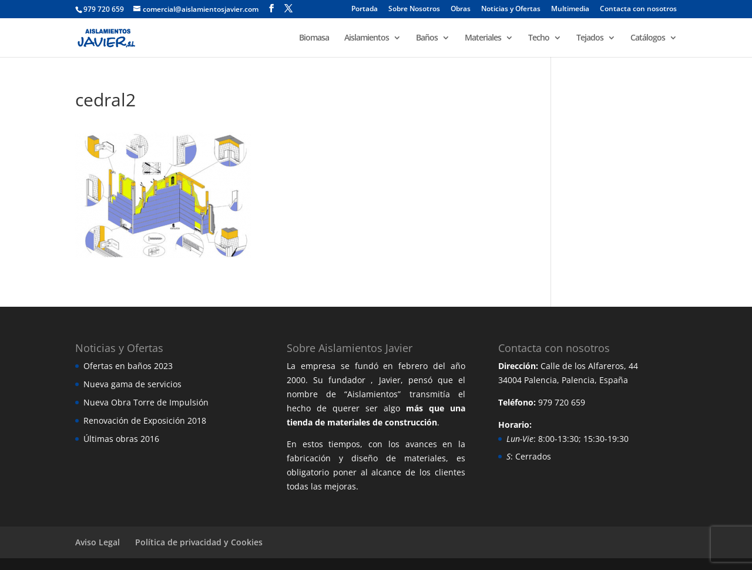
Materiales (483, 38)
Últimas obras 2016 (121, 438)
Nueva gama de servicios (132, 384)
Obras (461, 9)
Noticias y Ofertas (510, 9)
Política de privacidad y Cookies (199, 542)
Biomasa (314, 38)
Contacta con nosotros (638, 9)
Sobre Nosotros (414, 9)
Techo (538, 38)
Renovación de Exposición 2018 (144, 420)
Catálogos (647, 38)
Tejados (589, 38)
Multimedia (570, 9)
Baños (427, 38)
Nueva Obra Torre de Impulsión (146, 402)
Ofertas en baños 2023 (128, 365)
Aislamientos (366, 38)
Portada (364, 9)
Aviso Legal (97, 542)
